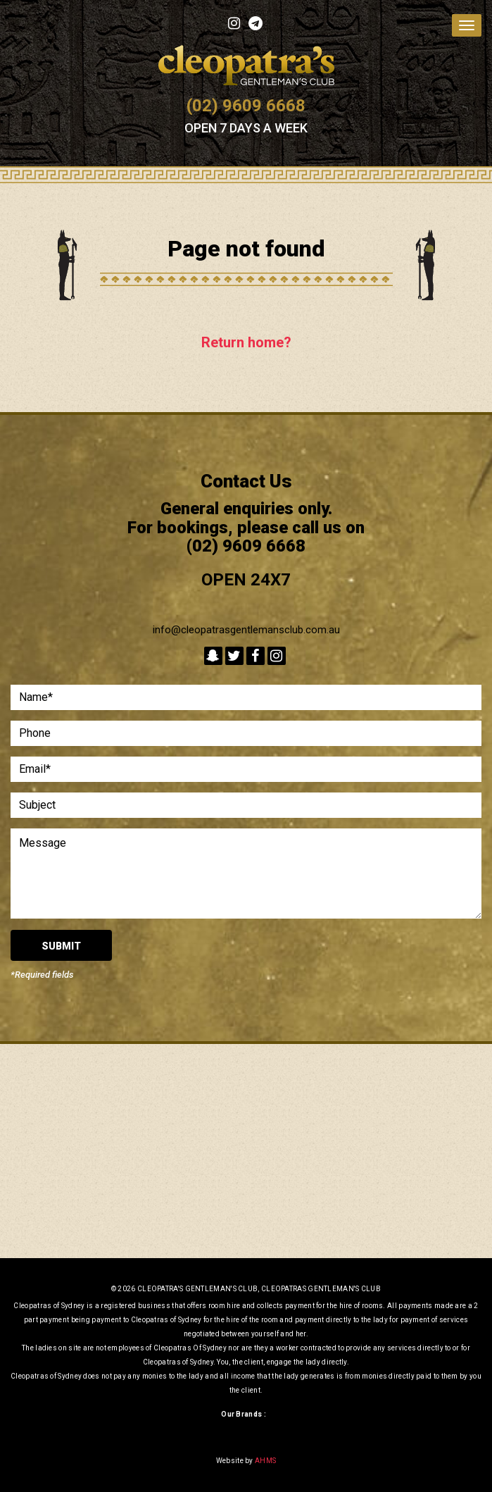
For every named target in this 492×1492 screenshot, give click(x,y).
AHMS (265, 1461)
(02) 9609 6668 (246, 106)
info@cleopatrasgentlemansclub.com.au (246, 629)
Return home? (246, 342)
